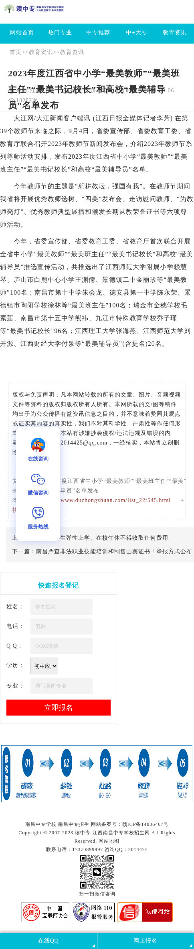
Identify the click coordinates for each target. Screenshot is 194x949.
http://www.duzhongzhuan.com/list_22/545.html (107, 500)
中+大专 (137, 33)
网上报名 (145, 941)
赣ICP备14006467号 (145, 824)
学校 (41, 305)
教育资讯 (175, 33)
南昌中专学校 (41, 824)
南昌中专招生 (73, 824)
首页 (16, 52)
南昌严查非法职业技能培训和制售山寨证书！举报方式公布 (114, 551)
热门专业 (60, 33)
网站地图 (109, 841)
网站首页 (22, 33)
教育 (157, 131)
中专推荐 (98, 33)
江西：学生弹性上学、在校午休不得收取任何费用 (102, 538)
